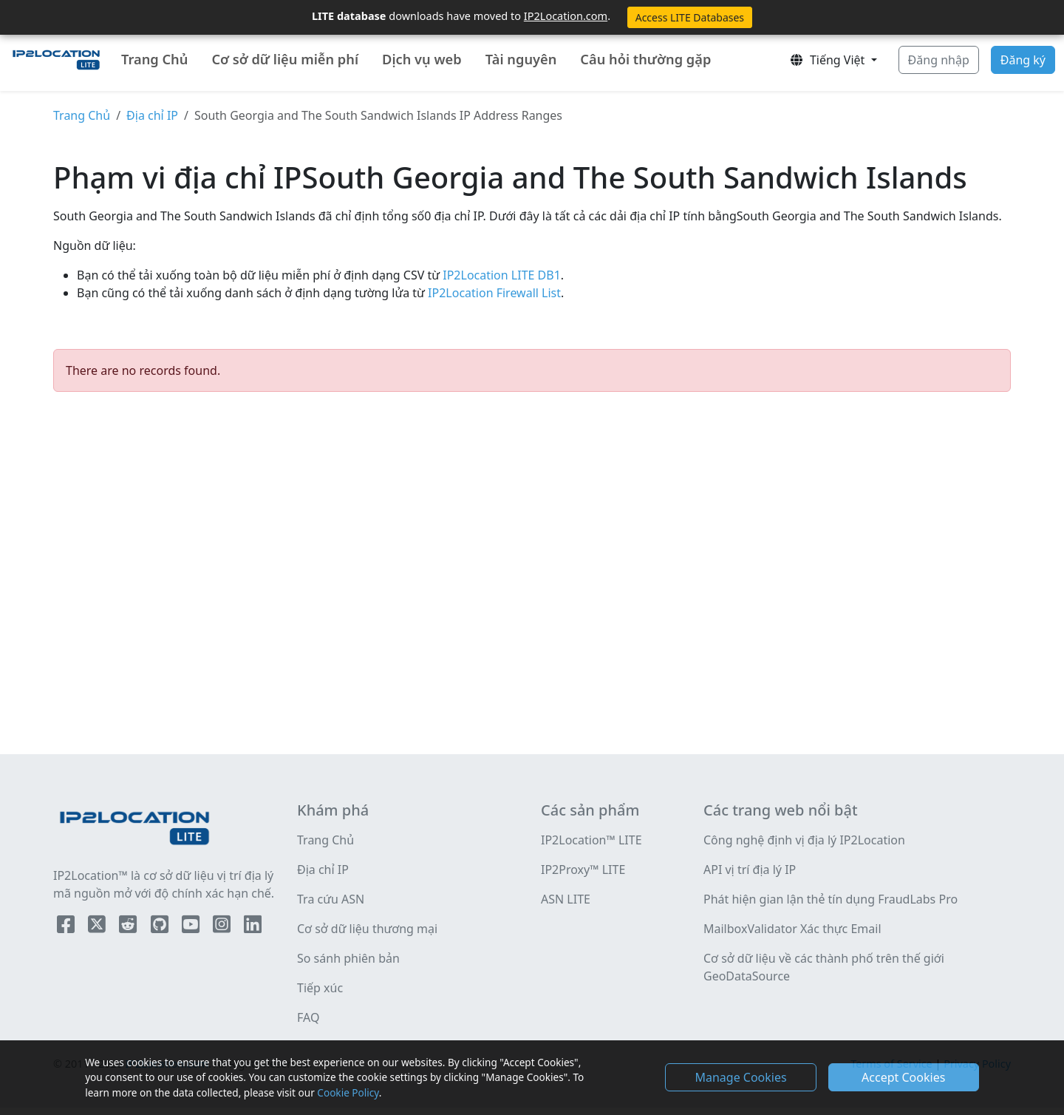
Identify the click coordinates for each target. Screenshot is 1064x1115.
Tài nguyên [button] (521, 59)
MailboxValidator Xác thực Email (792, 929)
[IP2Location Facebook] (67, 927)
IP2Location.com (565, 15)
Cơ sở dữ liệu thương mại (367, 929)
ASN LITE (565, 899)
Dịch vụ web (422, 59)
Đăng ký (1023, 60)
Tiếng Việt (828, 60)
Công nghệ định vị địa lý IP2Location (804, 840)
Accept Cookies (903, 1077)
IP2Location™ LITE (591, 840)
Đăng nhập (938, 60)
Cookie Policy (347, 1092)
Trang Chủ (154, 59)
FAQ (308, 1017)
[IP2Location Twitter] (98, 927)
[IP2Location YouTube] (192, 927)
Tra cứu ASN (330, 899)
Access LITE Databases (689, 17)
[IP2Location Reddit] (129, 927)
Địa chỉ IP (152, 115)
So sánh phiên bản (348, 958)
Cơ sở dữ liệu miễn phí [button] (284, 59)
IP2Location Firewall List (493, 293)
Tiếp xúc (320, 988)
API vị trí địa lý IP (749, 869)
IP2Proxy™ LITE (583, 869)
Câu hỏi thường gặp (645, 59)
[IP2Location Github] (161, 927)
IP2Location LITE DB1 (500, 275)
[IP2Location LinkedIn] (252, 927)
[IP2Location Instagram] (223, 927)
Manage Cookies (740, 1077)
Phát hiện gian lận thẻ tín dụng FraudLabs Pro (830, 899)
